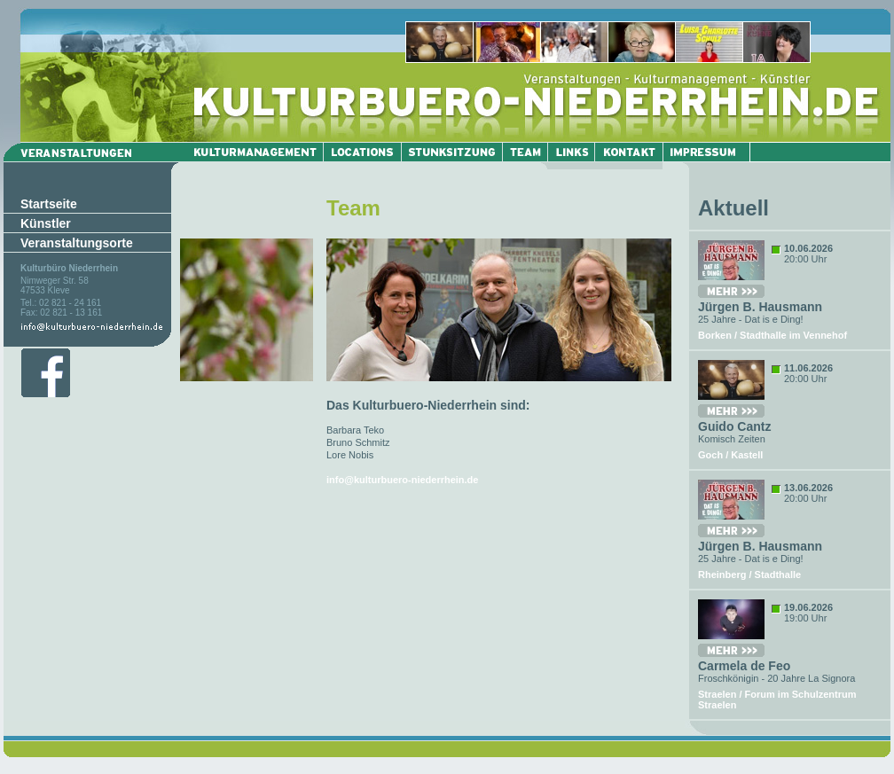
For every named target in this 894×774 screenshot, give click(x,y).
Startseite (48, 204)
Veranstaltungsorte (76, 243)
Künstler (45, 223)
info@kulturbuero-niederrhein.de (402, 479)
